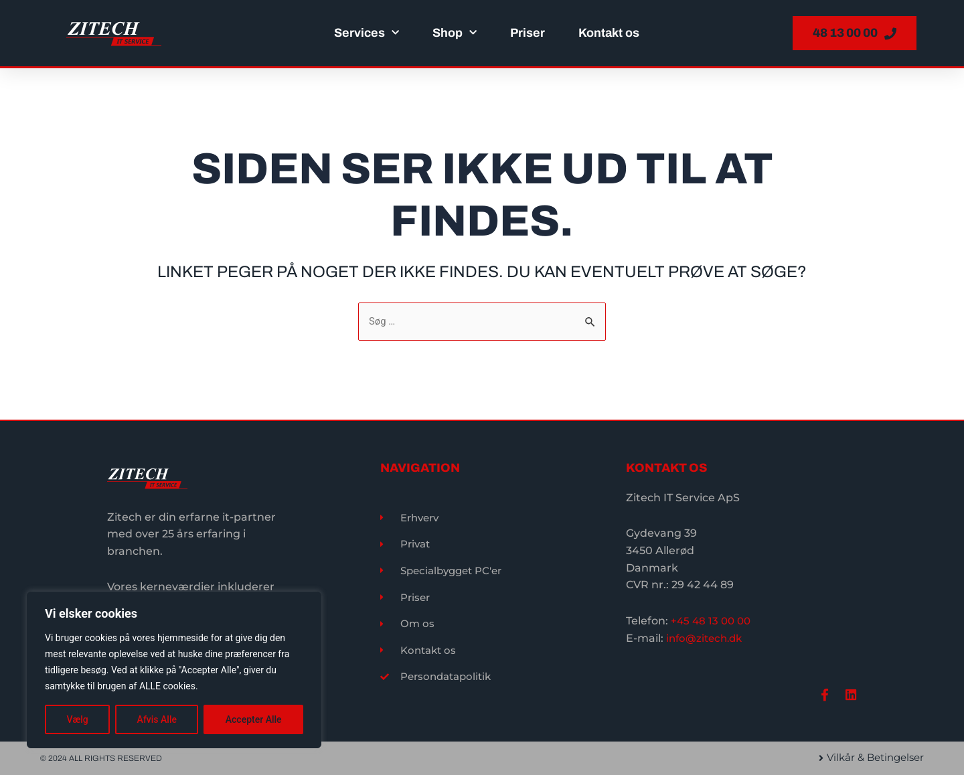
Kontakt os (608, 32)
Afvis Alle (157, 719)
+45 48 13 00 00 (712, 618)
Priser (527, 32)
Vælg (77, 719)
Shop (454, 33)
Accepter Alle (254, 719)
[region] (174, 670)
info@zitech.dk (707, 634)
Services (366, 33)
